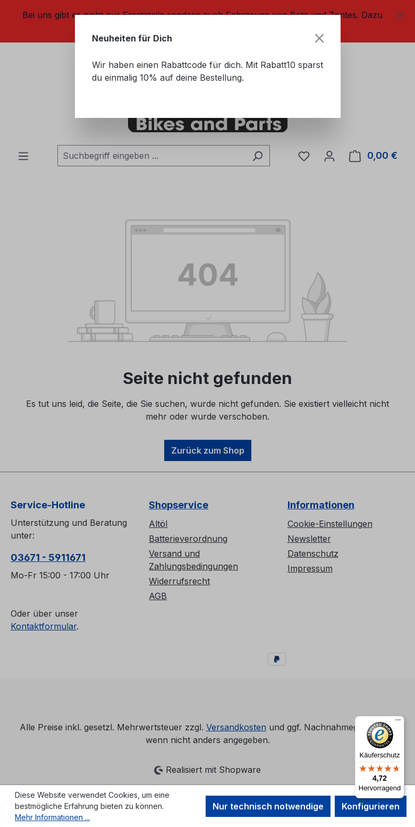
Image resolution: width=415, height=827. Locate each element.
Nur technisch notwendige (268, 806)
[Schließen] (319, 38)
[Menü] (398, 722)
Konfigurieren (371, 806)
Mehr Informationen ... (52, 817)
